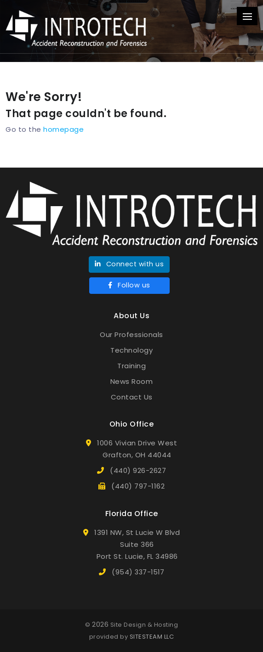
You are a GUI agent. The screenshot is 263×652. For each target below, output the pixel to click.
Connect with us (129, 264)
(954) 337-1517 (138, 572)
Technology (131, 350)
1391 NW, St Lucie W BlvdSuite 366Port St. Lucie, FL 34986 (137, 544)
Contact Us (132, 397)
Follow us (129, 285)
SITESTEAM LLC (152, 636)
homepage (63, 129)
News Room (131, 381)
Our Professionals (131, 334)
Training (131, 366)
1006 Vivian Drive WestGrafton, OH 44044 (137, 449)
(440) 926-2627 (138, 470)
